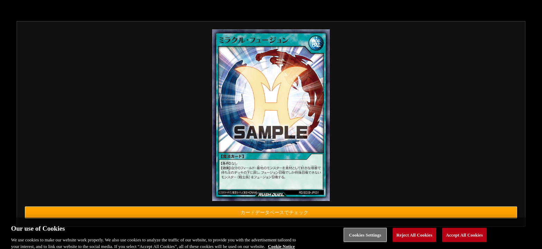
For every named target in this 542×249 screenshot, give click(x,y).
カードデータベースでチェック (274, 212)
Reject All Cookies (414, 238)
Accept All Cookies (464, 238)
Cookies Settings (365, 238)
